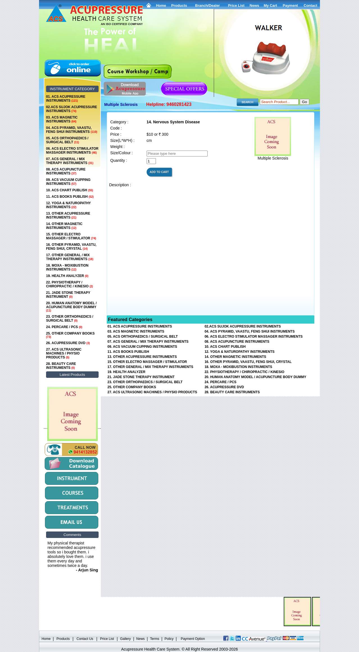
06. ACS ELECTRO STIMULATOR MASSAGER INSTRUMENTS (72, 151)
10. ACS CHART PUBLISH (69, 190)
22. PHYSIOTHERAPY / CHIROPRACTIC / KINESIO (69, 284)
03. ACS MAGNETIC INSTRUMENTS (62, 119)
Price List (236, 5)
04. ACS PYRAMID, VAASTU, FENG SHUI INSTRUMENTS (71, 130)
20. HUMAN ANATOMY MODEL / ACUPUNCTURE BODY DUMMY (71, 306)
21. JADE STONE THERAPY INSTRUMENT (68, 295)
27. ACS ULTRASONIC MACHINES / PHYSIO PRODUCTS (63, 353)
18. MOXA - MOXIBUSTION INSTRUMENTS (67, 267)
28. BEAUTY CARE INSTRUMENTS (61, 366)
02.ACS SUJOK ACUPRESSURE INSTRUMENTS (71, 109)
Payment (290, 5)
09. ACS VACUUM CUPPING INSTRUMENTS (68, 182)
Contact (310, 5)
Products (179, 5)
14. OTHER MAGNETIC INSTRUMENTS (64, 226)
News (140, 639)
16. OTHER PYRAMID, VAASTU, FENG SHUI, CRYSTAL (71, 247)
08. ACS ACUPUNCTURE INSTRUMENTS (65, 171)
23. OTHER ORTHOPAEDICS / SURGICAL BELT (69, 318)
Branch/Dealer (207, 5)
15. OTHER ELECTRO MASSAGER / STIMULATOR (71, 236)
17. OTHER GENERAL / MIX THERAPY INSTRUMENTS (69, 257)
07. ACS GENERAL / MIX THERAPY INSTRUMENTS (69, 161)
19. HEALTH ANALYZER (67, 276)
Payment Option (193, 639)
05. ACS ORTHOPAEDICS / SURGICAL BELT (67, 140)
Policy (169, 639)
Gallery (125, 639)
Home (161, 5)
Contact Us (85, 639)
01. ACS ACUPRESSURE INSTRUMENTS (65, 99)
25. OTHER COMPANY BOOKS (70, 335)
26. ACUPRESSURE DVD (68, 343)
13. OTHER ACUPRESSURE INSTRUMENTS (68, 215)
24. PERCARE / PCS (64, 327)
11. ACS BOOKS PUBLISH (70, 197)
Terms (154, 639)
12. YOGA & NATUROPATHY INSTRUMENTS (68, 205)
